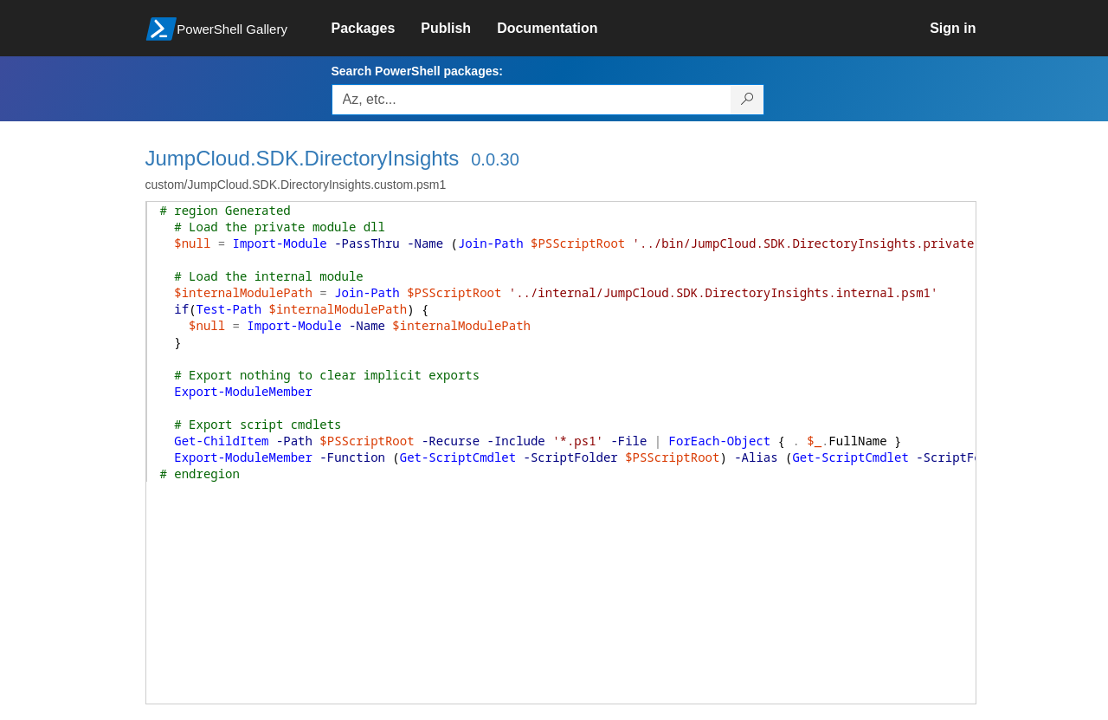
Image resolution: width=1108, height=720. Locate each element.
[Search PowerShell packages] (747, 99)
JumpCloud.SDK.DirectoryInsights (302, 158)
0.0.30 (495, 159)
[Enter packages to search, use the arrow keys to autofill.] (531, 99)
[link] (377, 29)
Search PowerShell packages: (417, 71)
